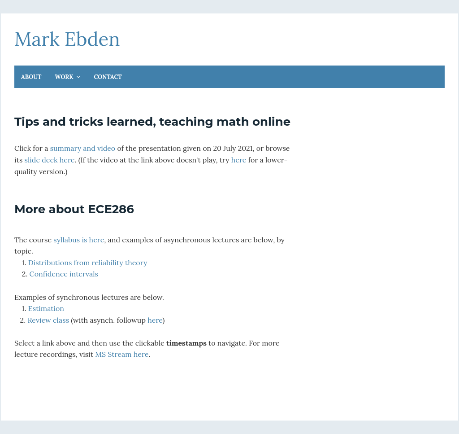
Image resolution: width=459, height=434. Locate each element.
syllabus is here (78, 239)
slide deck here (50, 159)
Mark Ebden (67, 39)
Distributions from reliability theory (87, 262)
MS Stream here (121, 354)
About (31, 77)
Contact (107, 77)
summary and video (83, 148)
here (239, 159)
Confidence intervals (64, 273)
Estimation (46, 308)
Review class (48, 320)
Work (65, 77)
